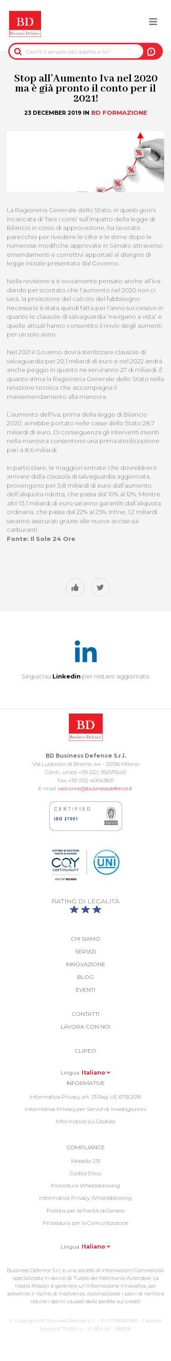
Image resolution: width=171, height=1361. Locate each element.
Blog (85, 977)
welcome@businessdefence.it (95, 788)
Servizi (85, 951)
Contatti (85, 1013)
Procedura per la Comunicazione (85, 1222)
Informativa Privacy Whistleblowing (85, 1197)
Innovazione (85, 964)
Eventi (85, 989)
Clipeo (85, 1050)
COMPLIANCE (86, 1147)
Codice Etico (85, 1173)
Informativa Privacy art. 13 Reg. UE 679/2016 (85, 1096)
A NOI (151, 51)
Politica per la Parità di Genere (85, 1210)
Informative (86, 1083)
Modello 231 (85, 1160)
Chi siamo (85, 938)
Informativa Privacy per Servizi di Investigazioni (85, 1109)
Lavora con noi (86, 1026)
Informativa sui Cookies (85, 1121)
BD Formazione (119, 112)
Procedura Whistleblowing (85, 1185)
